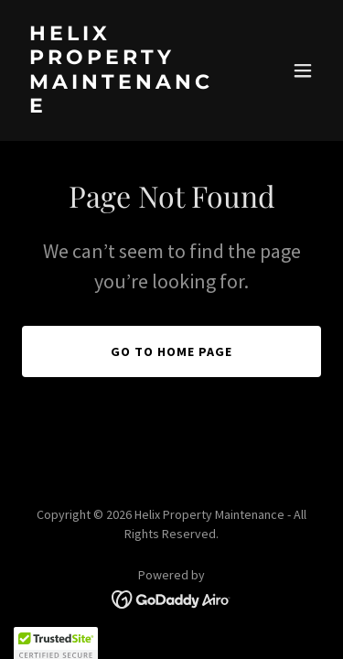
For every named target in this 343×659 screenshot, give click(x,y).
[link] (126, 107)
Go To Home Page (171, 351)
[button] (302, 70)
